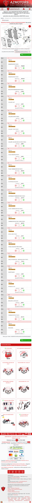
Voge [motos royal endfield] (19, 498)
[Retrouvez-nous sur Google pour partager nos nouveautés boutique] (16, 471)
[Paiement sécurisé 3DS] (16, 453)
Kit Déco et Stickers (24, 400)
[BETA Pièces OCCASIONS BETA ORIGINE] (8, 420)
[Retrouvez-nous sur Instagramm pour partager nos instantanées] (19, 471)
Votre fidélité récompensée (7, 467)
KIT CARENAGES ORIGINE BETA (23, 348)
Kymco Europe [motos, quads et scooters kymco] (14, 498)
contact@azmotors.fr (23, 481)
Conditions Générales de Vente (14, 491)
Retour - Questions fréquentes (13, 488)
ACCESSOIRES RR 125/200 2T (24, 362)
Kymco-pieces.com (18, 500)
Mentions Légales (11, 490)
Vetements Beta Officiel (8, 400)
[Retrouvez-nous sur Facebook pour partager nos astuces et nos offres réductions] (9, 471)
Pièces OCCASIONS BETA (8, 414)
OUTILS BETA (8, 348)
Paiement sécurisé (16, 438)
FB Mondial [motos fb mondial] (10, 499)
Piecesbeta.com (27, 500)
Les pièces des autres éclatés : (8, 51)
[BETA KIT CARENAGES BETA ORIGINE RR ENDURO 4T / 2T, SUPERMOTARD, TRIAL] (24, 354)
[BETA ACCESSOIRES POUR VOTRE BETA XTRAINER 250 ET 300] (8, 390)
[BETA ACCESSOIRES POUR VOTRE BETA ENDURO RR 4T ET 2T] (8, 371)
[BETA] (24, 423)
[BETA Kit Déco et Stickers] (24, 405)
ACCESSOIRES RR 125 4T (24, 381)
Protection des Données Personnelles (15, 489)
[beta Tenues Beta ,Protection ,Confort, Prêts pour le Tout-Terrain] (8, 406)
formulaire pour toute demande (16, 482)
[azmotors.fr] (13, 9)
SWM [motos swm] (15, 499)
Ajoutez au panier (25, 54)
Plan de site (15, 494)
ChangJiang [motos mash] (24, 498)
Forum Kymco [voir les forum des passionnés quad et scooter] (11, 500)
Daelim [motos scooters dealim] (22, 499)
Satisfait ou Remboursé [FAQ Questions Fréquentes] (10, 460)
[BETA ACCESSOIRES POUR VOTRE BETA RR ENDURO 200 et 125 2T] (24, 370)
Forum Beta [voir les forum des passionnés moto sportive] (27, 499)
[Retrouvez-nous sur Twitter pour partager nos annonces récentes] (13, 471)
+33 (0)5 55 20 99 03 (16, 477)
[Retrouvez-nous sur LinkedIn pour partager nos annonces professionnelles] (22, 471)
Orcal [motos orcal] (19, 499)
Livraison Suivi (20, 443)
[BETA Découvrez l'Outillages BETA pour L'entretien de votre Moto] (8, 354)
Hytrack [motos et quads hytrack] (29, 498)
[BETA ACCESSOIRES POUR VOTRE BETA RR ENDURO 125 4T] (24, 389)
